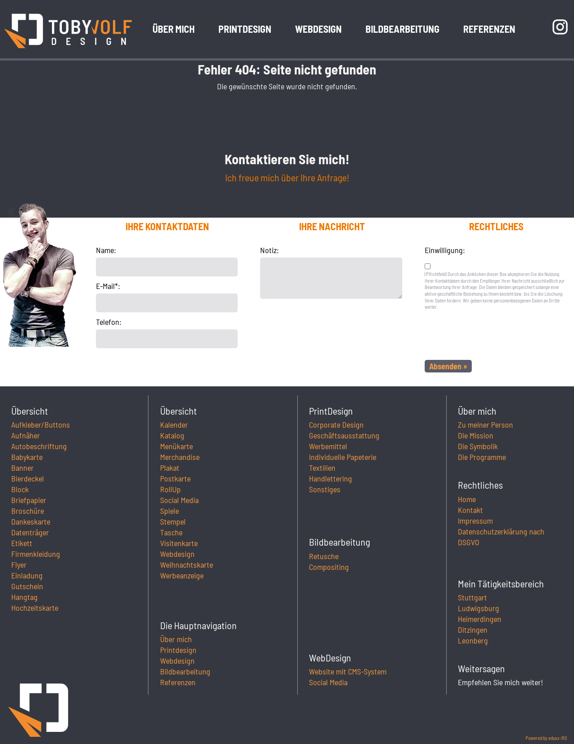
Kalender (174, 424)
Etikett (21, 543)
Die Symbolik (478, 446)
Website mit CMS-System (348, 671)
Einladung (27, 575)
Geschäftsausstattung (344, 435)
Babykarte (27, 457)
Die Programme (482, 457)
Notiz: (269, 250)
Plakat (169, 468)
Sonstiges (324, 489)
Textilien (322, 468)
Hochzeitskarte (34, 608)
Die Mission (475, 435)
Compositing (329, 567)
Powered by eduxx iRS (546, 738)
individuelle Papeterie (342, 457)
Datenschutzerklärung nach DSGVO (501, 536)
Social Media (179, 500)
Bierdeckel (27, 478)
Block (20, 489)
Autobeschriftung (39, 446)
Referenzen (178, 682)
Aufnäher (25, 435)
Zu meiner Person (485, 424)
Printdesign (178, 650)
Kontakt (470, 510)
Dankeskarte (30, 521)
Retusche (324, 556)
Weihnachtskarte (186, 564)
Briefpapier (28, 500)
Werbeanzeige (182, 575)
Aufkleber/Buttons (40, 424)
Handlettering (330, 478)
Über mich (176, 639)
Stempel (173, 521)
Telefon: (109, 322)
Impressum (475, 520)
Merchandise (180, 457)
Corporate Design (336, 424)
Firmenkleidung (35, 554)
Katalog (172, 435)
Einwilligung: (445, 250)
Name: (106, 250)
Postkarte (175, 478)
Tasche (171, 532)
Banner (22, 468)
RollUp (170, 489)
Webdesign (177, 554)
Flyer (18, 564)
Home (467, 499)
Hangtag (24, 597)
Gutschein (27, 586)
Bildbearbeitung (185, 671)
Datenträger (30, 532)
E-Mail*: (108, 286)
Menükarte (176, 446)
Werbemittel (328, 446)
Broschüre (27, 511)
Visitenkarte (179, 543)
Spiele (169, 511)
